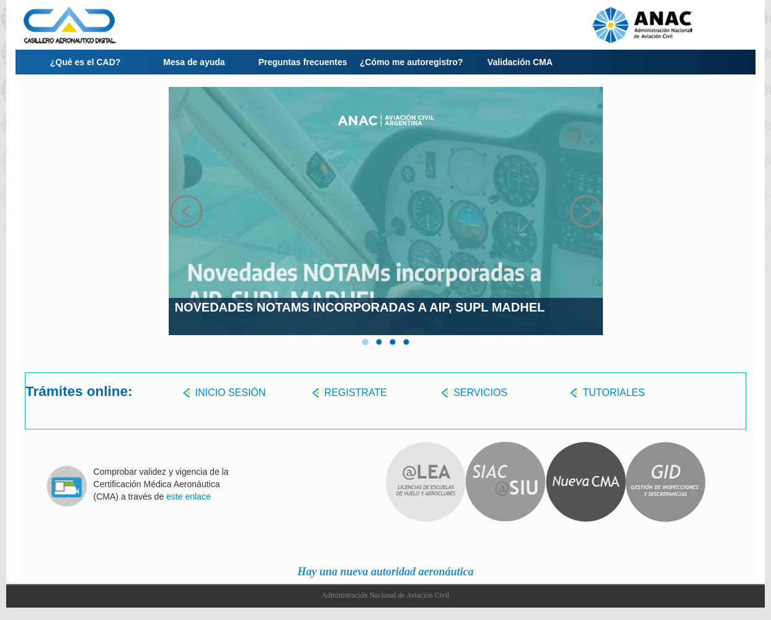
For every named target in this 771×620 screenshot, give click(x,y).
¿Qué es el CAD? (85, 62)
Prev (186, 211)
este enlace (188, 496)
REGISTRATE (355, 392)
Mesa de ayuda (194, 62)
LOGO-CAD (99, 24)
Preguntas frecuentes (302, 62)
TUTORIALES (613, 392)
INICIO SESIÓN (230, 392)
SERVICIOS (480, 392)
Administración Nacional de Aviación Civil (386, 595)
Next (586, 211)
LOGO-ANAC (671, 24)
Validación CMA (520, 62)
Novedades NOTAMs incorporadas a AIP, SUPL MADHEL (360, 307)
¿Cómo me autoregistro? (411, 62)
